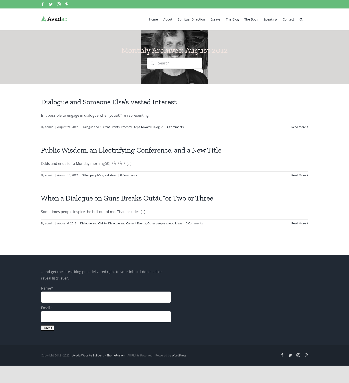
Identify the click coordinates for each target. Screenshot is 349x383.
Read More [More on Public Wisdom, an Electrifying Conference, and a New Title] (298, 175)
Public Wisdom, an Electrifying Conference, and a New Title (131, 150)
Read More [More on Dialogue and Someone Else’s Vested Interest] (298, 127)
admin (49, 127)
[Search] (152, 63)
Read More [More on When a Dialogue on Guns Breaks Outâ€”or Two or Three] (298, 223)
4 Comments (175, 127)
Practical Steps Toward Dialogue (142, 127)
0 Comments (128, 175)
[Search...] (174, 63)
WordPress (179, 355)
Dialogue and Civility (93, 223)
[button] (301, 18)
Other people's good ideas (99, 175)
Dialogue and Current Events (101, 127)
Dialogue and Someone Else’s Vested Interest (109, 102)
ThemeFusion (116, 355)
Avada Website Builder (87, 355)
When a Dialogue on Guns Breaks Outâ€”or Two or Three (127, 198)
